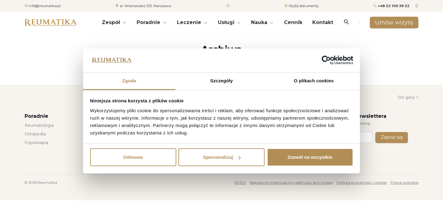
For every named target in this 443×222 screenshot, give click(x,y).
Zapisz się (392, 138)
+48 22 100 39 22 (393, 6)
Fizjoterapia (36, 142)
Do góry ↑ (408, 97)
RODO (240, 183)
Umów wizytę (394, 22)
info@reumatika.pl (45, 6)
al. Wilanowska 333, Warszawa (145, 6)
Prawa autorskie (404, 183)
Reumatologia (39, 125)
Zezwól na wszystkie (310, 157)
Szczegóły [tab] (221, 80)
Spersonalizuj (222, 157)
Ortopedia (35, 133)
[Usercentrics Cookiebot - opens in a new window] (326, 60)
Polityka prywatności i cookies (362, 183)
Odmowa (133, 157)
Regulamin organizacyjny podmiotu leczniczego (291, 183)
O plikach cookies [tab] (313, 80)
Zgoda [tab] (129, 80)
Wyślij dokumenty (304, 6)
